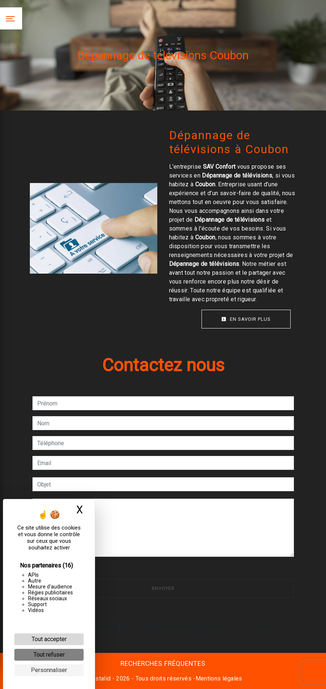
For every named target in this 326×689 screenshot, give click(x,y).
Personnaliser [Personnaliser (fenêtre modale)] (49, 670)
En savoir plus (246, 319)
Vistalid (100, 678)
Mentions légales (219, 678)
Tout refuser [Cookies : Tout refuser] (49, 654)
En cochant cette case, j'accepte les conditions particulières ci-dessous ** (135, 566)
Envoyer (163, 588)
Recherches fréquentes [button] (163, 663)
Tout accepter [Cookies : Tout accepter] (49, 639)
